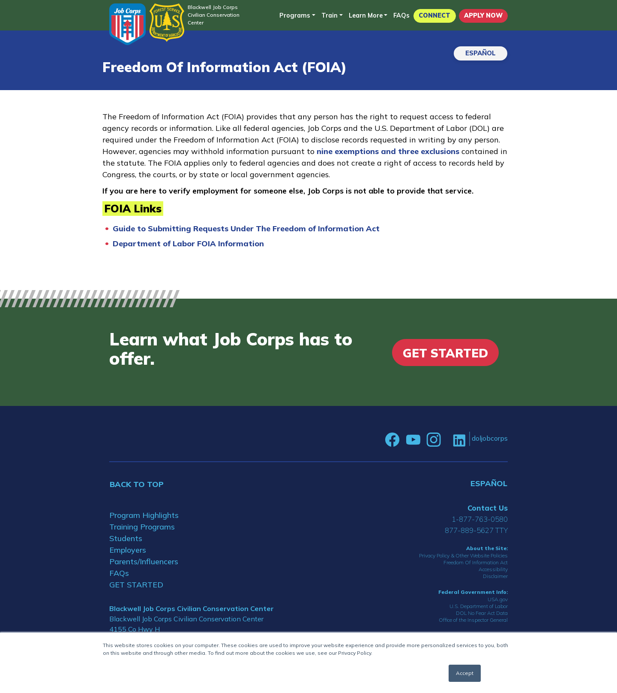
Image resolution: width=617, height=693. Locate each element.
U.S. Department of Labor (478, 606)
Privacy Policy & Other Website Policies (463, 555)
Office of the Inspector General (473, 620)
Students (125, 538)
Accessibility (493, 569)
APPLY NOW (483, 15)
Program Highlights (144, 515)
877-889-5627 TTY (476, 530)
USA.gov (498, 599)
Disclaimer (495, 576)
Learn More (366, 15)
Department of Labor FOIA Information (188, 243)
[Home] (127, 24)
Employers (127, 550)
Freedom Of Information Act (475, 562)
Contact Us (487, 507)
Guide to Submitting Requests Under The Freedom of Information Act (246, 228)
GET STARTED (136, 585)
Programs (294, 15)
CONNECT (434, 15)
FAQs (401, 15)
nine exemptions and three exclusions (389, 151)
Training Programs (142, 527)
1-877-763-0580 (480, 519)
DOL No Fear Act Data (482, 613)
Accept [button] (464, 673)
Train (329, 15)
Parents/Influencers (143, 561)
